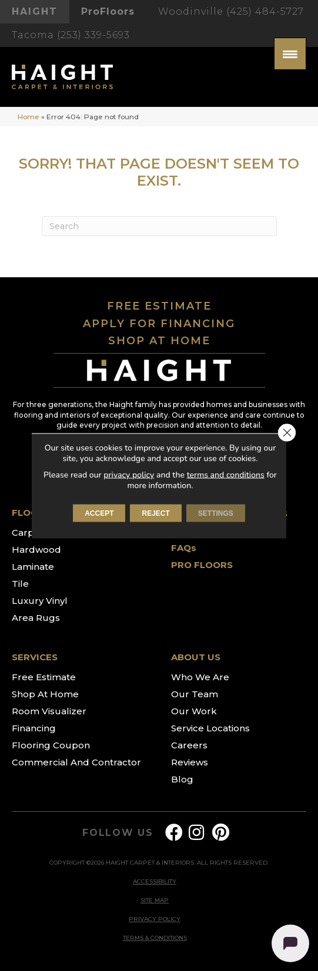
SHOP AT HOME (159, 340)
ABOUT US (195, 657)
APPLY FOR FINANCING (159, 323)
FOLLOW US (117, 833)
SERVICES (35, 657)
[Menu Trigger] (290, 54)
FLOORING (37, 512)
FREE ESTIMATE (159, 306)
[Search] (159, 226)
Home (28, 116)
